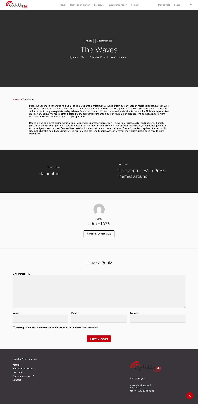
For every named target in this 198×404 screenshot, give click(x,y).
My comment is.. (21, 274)
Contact (17, 380)
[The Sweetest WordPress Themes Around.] (148, 171)
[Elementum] (49, 171)
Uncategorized (104, 40)
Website (134, 313)
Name (16, 313)
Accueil (16, 99)
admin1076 (78, 57)
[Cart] (190, 5)
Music (89, 40)
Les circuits (18, 372)
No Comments (118, 57)
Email (75, 313)
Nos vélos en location (24, 368)
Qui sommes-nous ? (23, 376)
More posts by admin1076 (99, 234)
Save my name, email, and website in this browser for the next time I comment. (57, 327)
